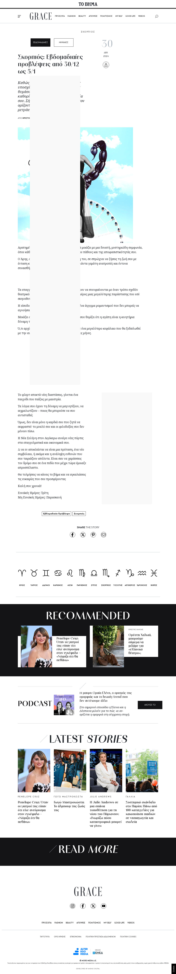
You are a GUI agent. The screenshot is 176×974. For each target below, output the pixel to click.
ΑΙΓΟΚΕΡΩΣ (130, 585)
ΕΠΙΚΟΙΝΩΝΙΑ (75, 937)
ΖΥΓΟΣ (94, 585)
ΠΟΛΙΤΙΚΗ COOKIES (128, 937)
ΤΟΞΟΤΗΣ (117, 585)
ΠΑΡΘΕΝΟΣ (82, 585)
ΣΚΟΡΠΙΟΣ (88, 32)
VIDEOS (141, 16)
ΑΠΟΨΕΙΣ (93, 16)
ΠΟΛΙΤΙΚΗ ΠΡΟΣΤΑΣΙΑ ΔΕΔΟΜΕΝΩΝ (101, 937)
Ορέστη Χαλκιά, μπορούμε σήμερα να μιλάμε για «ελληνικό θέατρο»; (139, 644)
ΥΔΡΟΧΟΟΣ (142, 585)
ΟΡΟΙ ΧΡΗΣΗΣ (60, 937)
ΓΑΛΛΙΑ (130, 797)
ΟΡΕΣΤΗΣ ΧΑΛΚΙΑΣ (135, 629)
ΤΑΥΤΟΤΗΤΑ (44, 937)
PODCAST (35, 704)
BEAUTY (82, 16)
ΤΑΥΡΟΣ (34, 585)
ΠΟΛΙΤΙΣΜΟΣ (106, 16)
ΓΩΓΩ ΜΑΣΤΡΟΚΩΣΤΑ (68, 797)
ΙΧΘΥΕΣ (154, 585)
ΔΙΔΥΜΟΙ (46, 585)
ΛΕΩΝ (70, 585)
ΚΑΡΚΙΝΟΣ (58, 585)
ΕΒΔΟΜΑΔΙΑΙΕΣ (40, 42)
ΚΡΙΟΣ (22, 585)
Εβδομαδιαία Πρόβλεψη (56, 513)
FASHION (72, 16)
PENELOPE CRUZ (63, 633)
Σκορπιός (79, 513)
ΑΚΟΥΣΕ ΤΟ (150, 705)
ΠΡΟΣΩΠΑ (60, 16)
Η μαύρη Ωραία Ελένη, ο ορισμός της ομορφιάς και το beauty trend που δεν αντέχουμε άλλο (106, 697)
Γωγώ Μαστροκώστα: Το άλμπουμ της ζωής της (69, 806)
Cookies (174, 969)
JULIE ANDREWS (101, 797)
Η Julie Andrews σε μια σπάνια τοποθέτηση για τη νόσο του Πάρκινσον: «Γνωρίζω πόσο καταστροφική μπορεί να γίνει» (105, 814)
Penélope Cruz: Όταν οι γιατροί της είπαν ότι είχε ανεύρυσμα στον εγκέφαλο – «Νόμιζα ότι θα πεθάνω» (69, 649)
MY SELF (118, 16)
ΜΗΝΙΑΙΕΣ (63, 42)
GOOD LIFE (130, 16)
